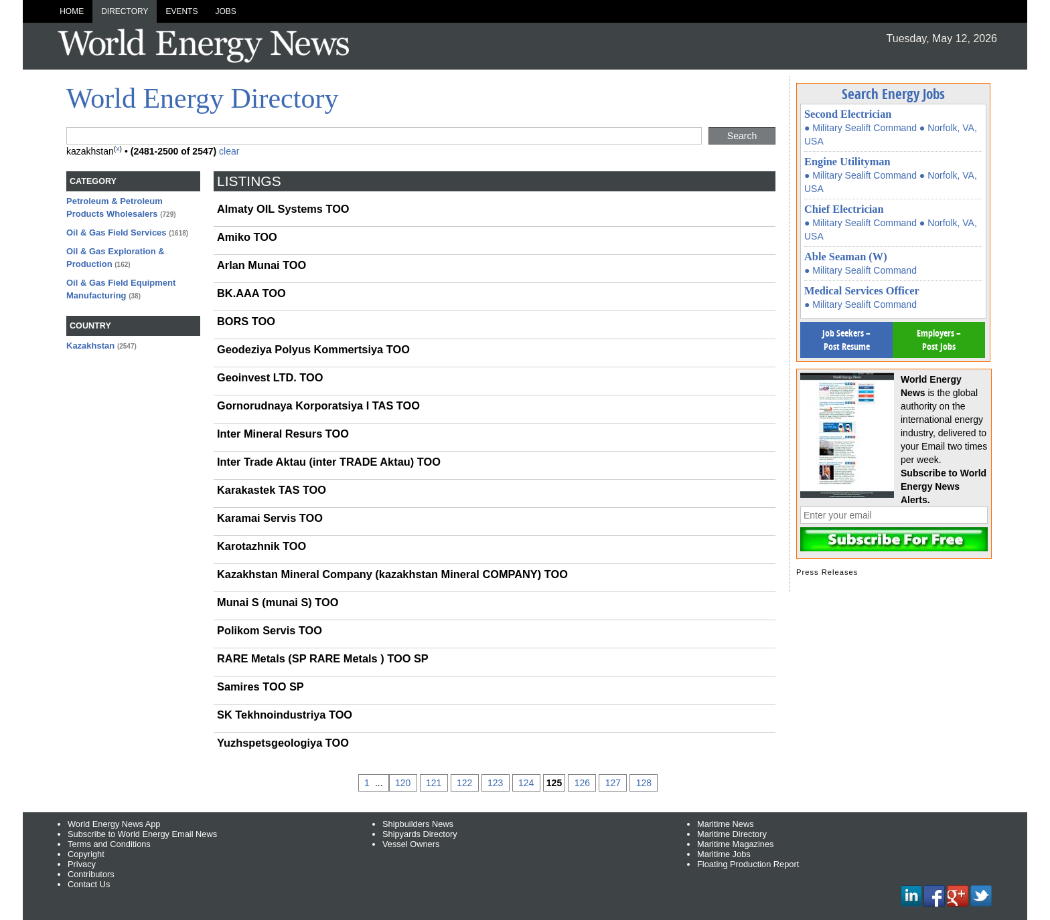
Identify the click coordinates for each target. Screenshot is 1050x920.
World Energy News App (114, 824)
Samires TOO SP (260, 686)
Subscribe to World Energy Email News (142, 834)
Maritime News (725, 824)
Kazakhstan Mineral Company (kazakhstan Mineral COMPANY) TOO (392, 574)
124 (526, 782)
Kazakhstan (90, 346)
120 (402, 782)
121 (433, 782)
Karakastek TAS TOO (271, 490)
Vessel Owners (410, 844)
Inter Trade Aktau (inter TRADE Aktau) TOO (329, 462)
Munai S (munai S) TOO (277, 602)
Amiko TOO (247, 237)
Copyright (86, 854)
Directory (124, 11)
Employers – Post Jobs (939, 340)
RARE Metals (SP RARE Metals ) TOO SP (323, 658)
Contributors (91, 874)
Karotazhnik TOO (261, 546)
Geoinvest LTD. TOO (270, 377)
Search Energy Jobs (893, 93)
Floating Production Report (748, 864)
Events (181, 11)
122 (464, 782)
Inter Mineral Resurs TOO (283, 434)
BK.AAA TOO (251, 293)
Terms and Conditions (109, 844)
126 (582, 782)
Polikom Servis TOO (269, 630)
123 (495, 782)
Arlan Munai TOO (261, 265)
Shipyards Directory (419, 834)
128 (644, 782)
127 (613, 782)
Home (72, 11)
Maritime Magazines (735, 844)
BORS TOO (246, 321)
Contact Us (89, 884)
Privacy (82, 864)
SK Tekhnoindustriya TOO (284, 715)
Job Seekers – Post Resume (846, 340)
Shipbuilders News (417, 824)
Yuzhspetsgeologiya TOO (283, 743)
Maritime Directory (732, 834)
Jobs (225, 11)
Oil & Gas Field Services (116, 232)
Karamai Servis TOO (270, 518)
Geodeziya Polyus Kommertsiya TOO (313, 349)
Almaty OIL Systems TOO (283, 209)
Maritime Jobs (724, 854)
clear (229, 151)
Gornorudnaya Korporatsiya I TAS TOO (318, 405)
